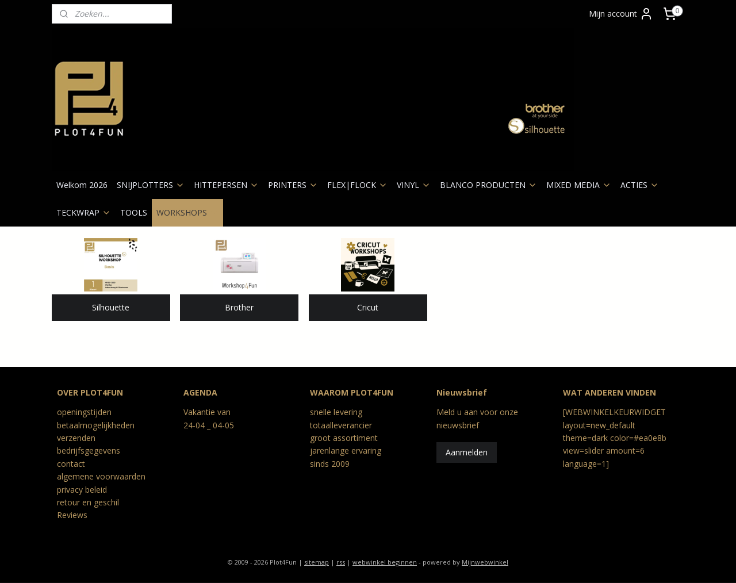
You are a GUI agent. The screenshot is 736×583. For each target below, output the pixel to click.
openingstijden (84, 411)
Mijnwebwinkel (485, 562)
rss (340, 562)
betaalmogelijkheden (96, 425)
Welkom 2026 (82, 184)
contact (71, 463)
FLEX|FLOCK (357, 184)
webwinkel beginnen (384, 562)
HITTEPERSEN (226, 184)
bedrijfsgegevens (88, 450)
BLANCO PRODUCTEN (488, 184)
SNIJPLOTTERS (151, 184)
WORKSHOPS (187, 212)
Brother (239, 307)
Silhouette (110, 307)
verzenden (76, 437)
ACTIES (639, 184)
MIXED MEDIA (578, 184)
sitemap (316, 562)
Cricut (367, 307)
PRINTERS (293, 184)
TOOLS (133, 212)
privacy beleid (82, 489)
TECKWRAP (83, 212)
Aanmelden (467, 452)
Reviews (72, 514)
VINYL (414, 184)
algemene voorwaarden (101, 476)
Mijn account (621, 14)
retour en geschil (88, 502)
